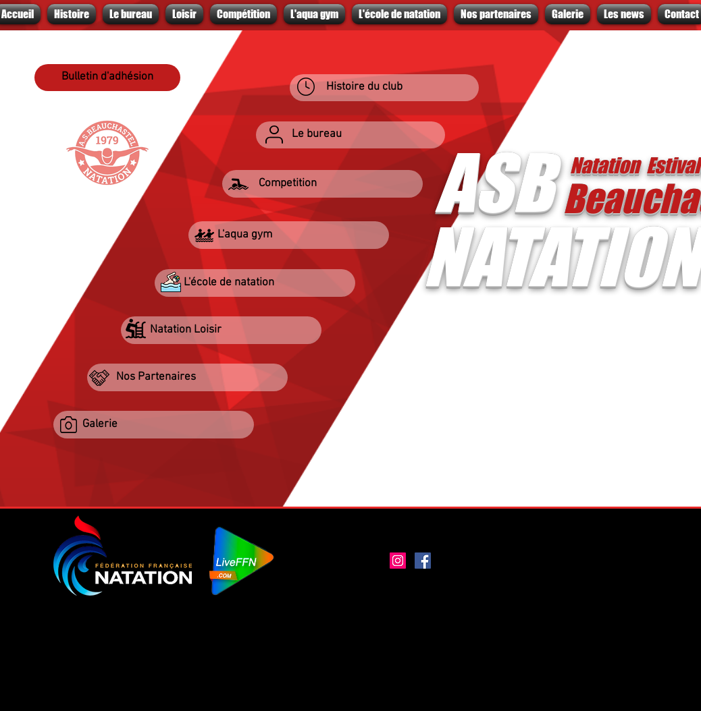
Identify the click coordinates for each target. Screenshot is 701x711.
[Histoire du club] (384, 87)
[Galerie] (153, 424)
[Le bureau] (350, 134)
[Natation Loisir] (221, 330)
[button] (322, 184)
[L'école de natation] (255, 283)
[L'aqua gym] (288, 235)
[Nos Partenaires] (187, 377)
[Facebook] (423, 560)
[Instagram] (398, 560)
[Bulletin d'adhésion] (107, 77)
